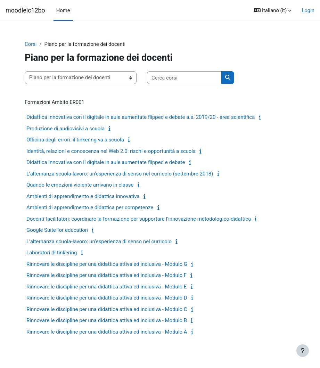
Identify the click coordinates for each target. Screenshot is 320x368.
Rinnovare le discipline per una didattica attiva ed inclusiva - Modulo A (106, 332)
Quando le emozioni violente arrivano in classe (79, 185)
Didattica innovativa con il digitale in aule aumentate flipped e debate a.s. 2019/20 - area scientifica (140, 117)
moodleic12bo (25, 10)
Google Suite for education (57, 230)
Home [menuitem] (63, 10)
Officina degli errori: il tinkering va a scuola (75, 140)
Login (308, 10)
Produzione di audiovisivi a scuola (65, 128)
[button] (272, 10)
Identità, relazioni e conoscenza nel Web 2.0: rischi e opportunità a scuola (111, 151)
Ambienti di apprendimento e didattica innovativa (83, 196)
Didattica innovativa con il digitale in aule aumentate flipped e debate (105, 162)
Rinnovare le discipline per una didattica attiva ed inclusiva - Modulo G (106, 264)
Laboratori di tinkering (51, 253)
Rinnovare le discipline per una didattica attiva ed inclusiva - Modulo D (106, 298)
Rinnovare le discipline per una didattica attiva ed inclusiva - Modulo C (106, 309)
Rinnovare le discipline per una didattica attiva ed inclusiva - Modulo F (106, 275)
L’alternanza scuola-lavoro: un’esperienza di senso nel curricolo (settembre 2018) (119, 174)
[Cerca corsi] (184, 77)
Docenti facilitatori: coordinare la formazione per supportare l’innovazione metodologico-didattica (138, 219)
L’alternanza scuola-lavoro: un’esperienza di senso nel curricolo (99, 241)
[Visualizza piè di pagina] (302, 350)
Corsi (30, 44)
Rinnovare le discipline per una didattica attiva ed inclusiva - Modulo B (106, 320)
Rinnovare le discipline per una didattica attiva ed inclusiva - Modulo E (106, 287)
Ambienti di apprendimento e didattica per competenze (89, 207)
